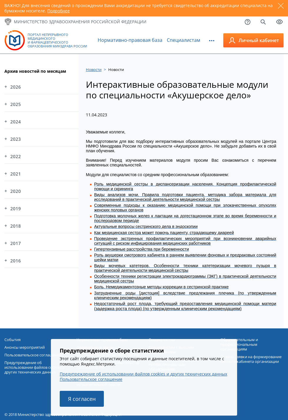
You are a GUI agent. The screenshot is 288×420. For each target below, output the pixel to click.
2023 (15, 139)
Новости (93, 69)
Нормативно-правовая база (130, 40)
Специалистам (183, 40)
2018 (15, 226)
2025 (15, 104)
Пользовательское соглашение (91, 379)
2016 (15, 261)
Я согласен (82, 398)
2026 (15, 87)
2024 (15, 122)
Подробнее (58, 11)
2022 (15, 156)
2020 (15, 191)
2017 (15, 243)
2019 (15, 208)
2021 (15, 174)
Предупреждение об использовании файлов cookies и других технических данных (143, 374)
